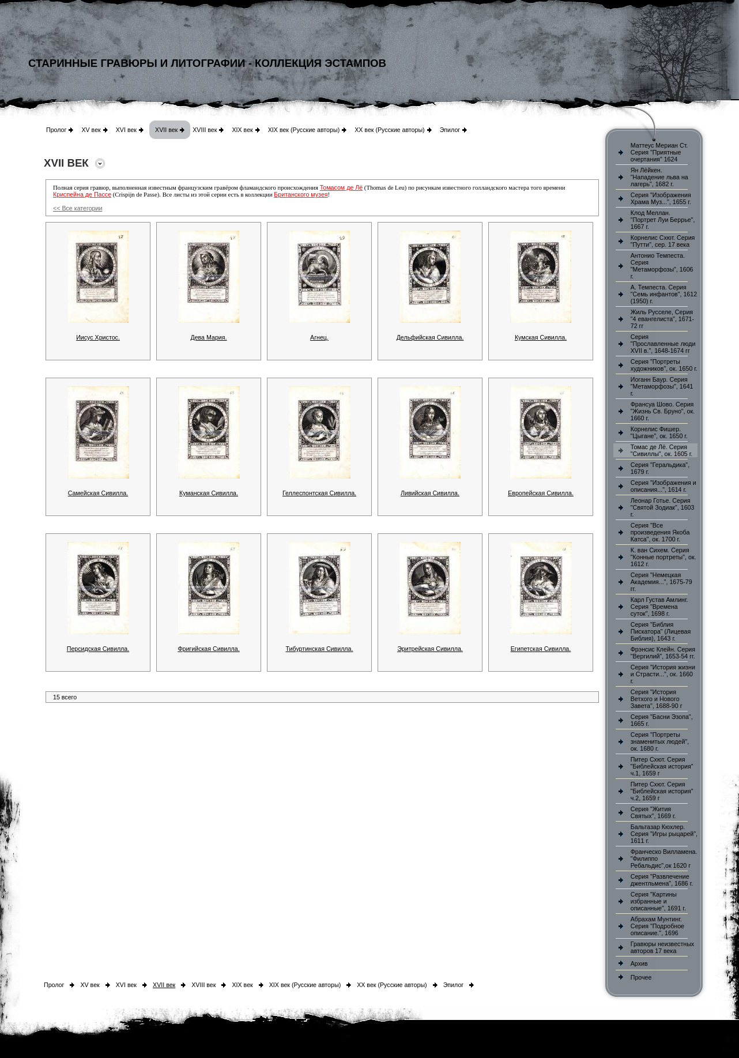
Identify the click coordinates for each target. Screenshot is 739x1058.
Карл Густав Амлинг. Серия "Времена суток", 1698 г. (659, 606)
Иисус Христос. (98, 337)
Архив (639, 963)
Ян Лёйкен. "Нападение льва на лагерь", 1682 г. (659, 177)
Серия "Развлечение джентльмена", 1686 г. (662, 880)
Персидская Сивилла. (98, 648)
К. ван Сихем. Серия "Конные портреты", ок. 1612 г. (663, 557)
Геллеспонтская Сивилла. (319, 493)
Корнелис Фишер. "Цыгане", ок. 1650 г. (659, 432)
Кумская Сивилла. (541, 337)
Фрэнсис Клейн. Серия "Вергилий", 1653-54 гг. (663, 653)
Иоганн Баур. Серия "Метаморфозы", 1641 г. (662, 386)
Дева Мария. (208, 337)
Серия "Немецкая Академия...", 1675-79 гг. (661, 581)
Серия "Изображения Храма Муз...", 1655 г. (661, 198)
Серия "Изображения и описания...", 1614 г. (663, 486)
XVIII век (205, 129)
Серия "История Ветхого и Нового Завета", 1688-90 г (657, 698)
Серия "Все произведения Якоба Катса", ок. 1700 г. (660, 532)
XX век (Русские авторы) (389, 129)
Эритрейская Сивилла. (430, 648)
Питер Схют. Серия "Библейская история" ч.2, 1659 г (662, 791)
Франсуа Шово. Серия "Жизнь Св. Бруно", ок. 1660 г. (663, 411)
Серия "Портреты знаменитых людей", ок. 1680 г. (660, 741)
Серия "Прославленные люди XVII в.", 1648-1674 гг (663, 343)
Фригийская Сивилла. (208, 648)
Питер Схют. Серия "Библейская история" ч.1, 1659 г (662, 766)
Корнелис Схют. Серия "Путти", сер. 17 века (663, 241)
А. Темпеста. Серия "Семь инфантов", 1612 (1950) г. (664, 294)
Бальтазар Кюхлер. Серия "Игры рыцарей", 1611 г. (664, 833)
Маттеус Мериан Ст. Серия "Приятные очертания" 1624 (659, 152)
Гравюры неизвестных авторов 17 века (662, 947)
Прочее (641, 977)
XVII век (166, 129)
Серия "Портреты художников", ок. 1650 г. (664, 365)
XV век (90, 129)
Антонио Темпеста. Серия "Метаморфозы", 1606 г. (662, 266)
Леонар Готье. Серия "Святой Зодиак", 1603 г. (663, 507)
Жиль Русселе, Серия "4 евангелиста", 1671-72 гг (662, 318)
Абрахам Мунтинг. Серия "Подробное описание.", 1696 (657, 926)
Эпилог (450, 129)
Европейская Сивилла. (541, 493)
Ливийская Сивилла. (430, 493)
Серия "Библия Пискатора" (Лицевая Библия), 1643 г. (661, 631)
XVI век (126, 129)
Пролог (56, 129)
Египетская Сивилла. (541, 648)
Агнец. (319, 337)
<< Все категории (77, 208)
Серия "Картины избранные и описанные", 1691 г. (658, 901)
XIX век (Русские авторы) (304, 129)
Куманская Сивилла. (208, 493)
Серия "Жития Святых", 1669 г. (653, 812)
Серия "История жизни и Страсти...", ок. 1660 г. (663, 674)
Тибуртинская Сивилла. (319, 648)
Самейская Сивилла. (98, 493)
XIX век (242, 129)
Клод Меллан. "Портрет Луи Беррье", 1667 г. (663, 219)
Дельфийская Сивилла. (430, 337)
